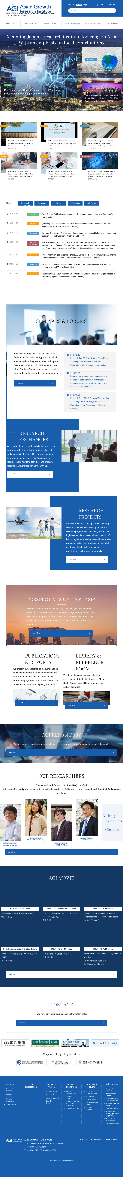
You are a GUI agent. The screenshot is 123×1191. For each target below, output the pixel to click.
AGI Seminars (90, 1110)
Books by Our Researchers (110, 1133)
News (8, 213)
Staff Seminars (91, 1113)
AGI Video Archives (89, 1122)
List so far (117, 298)
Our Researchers (31, 1099)
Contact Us (52, 1036)
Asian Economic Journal (111, 1108)
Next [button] (102, 866)
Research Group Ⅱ (52, 1108)
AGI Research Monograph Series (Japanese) (112, 1127)
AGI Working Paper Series (112, 1118)
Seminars (42, 213)
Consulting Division (49, 1116)
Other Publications (112, 1137)
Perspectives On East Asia (111, 1103)
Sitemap (84, 1153)
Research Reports (112, 1122)
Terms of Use (97, 1153)
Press (58, 213)
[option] (36, 831)
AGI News (91, 213)
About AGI (11, 1098)
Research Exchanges (25, 214)
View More (21, 394)
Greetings (9, 1108)
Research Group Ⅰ (52, 1105)
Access (102, 5)
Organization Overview (10, 1103)
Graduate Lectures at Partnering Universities (72, 1117)
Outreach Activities (72, 1122)
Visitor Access (11, 1118)
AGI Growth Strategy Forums (91, 1106)
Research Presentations (71, 1106)
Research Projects (51, 1099)
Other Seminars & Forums (92, 1117)
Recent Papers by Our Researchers (112, 1113)
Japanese (111, 5)
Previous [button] (20, 866)
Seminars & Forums (91, 1099)
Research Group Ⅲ (52, 1112)
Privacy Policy (112, 1153)
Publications (75, 213)
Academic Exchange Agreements (10, 1113)
